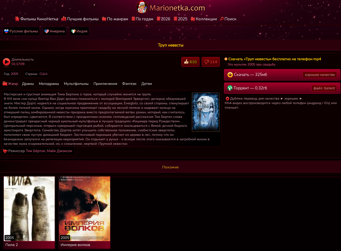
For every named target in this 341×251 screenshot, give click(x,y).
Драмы (28, 83)
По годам (144, 19)
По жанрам (117, 19)
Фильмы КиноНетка (39, 19)
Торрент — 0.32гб (282, 88)
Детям (146, 83)
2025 (182, 19)
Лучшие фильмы (83, 19)
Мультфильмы (76, 83)
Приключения (105, 83)
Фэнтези (129, 83)
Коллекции (206, 19)
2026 (165, 19)
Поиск (230, 19)
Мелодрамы (49, 83)
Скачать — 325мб (282, 74)
